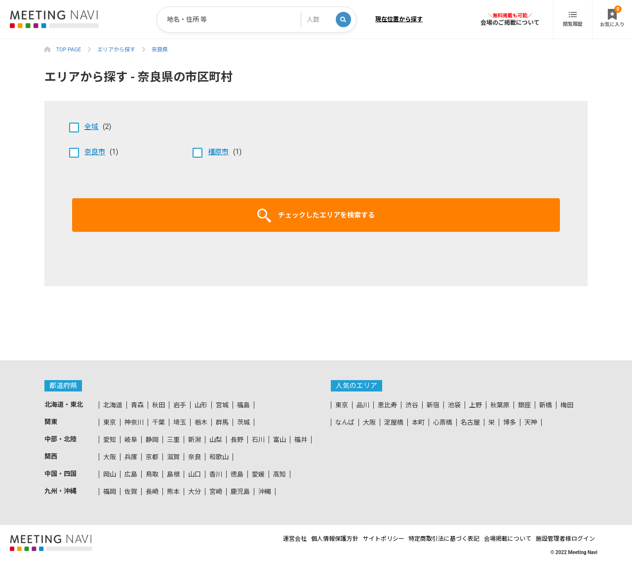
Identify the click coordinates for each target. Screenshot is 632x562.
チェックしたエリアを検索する (316, 215)
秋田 (158, 405)
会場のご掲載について (510, 22)
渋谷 (411, 405)
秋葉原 (500, 405)
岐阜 (130, 439)
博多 (509, 422)
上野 (475, 405)
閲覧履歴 (573, 19)
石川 (258, 439)
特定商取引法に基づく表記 (428, 539)
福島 (243, 405)
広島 (130, 474)
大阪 (109, 457)
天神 (530, 422)
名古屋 (470, 422)
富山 (279, 439)
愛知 (109, 439)
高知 (279, 474)
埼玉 (179, 422)
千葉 (158, 422)
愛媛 (258, 474)
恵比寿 (387, 405)
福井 (300, 439)
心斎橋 (442, 422)
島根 (173, 474)
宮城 (222, 405)
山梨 (215, 439)
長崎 (152, 491)
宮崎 (215, 491)
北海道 (112, 405)
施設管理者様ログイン (567, 539)
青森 (137, 405)
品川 (362, 405)
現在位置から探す (399, 19)
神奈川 (134, 422)
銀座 (524, 405)
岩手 (179, 405)
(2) (90, 126)
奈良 (194, 457)
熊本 (173, 491)
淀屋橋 (393, 422)
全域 (91, 126)
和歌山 (219, 457)
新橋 (545, 405)
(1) (93, 151)
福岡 (109, 491)
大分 (194, 491)
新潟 (194, 439)
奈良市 (94, 152)
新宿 (433, 405)
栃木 (201, 422)
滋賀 (173, 457)
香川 (215, 474)
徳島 (237, 474)
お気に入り (612, 16)
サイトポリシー (358, 539)
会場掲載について (501, 539)
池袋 (454, 405)
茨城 (243, 422)
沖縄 (264, 491)
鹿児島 (240, 491)
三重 (173, 439)
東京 (109, 422)
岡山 (109, 474)
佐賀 (130, 491)
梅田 (566, 405)
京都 (152, 457)
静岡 (152, 439)
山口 (194, 474)
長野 (237, 439)
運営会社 (251, 539)
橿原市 (218, 152)
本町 (418, 422)
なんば (345, 422)
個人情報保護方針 (300, 539)
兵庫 (130, 457)
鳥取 (152, 474)
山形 (201, 405)
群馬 (222, 422)
